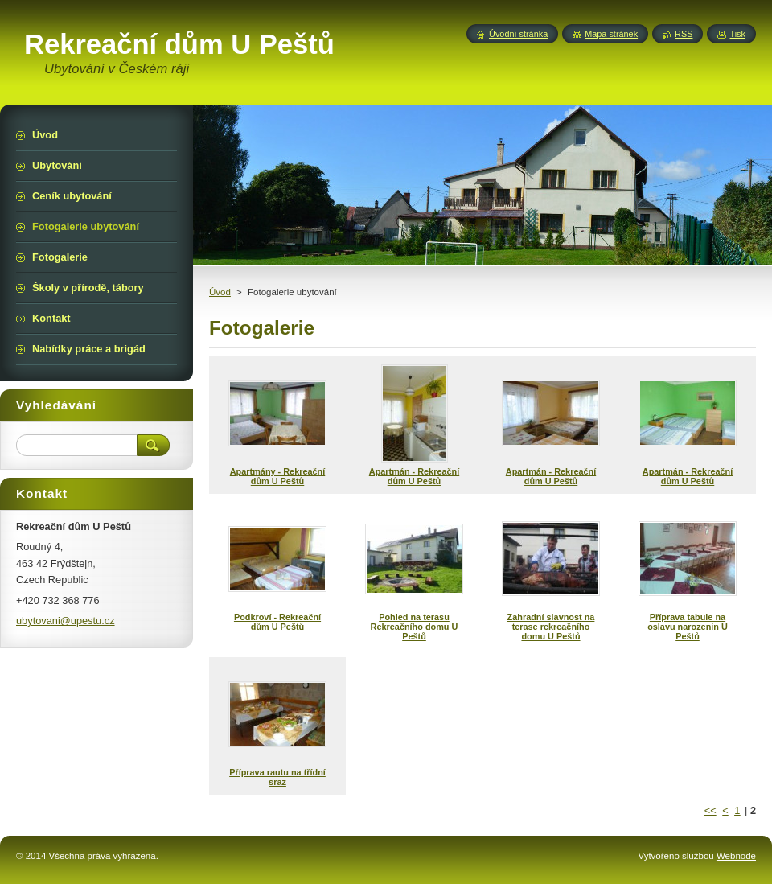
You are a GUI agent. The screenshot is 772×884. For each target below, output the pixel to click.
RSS (683, 34)
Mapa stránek (611, 34)
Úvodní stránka (518, 34)
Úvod (220, 292)
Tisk (737, 34)
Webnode (736, 856)
